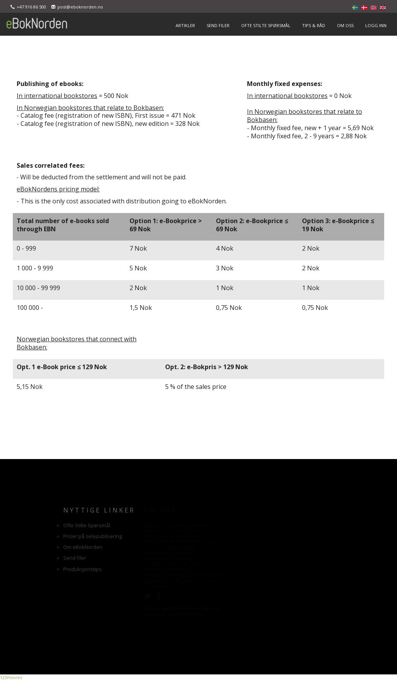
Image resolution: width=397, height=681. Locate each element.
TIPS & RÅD (313, 25)
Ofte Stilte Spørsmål (43, 525)
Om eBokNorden (39, 546)
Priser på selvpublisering (49, 536)
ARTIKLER (185, 25)
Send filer (31, 557)
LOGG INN (376, 25)
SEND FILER (218, 25)
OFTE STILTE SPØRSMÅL (265, 25)
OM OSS (345, 25)
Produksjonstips (39, 569)
